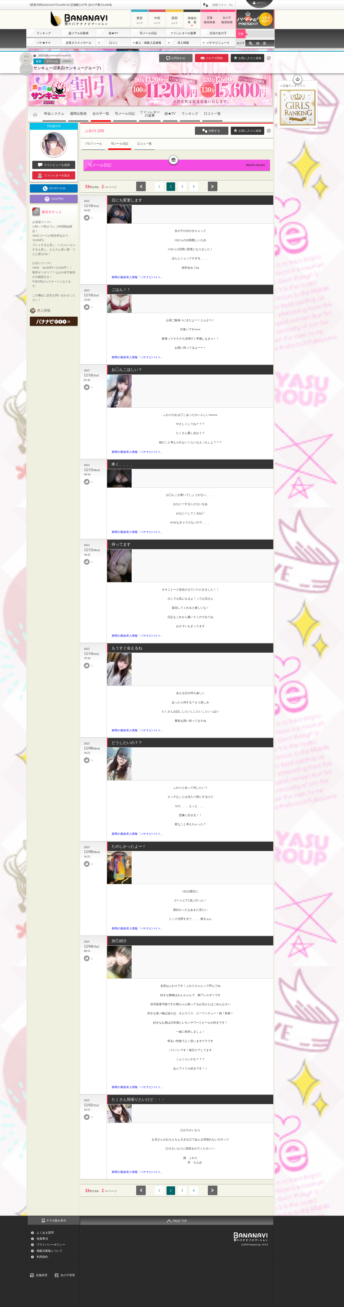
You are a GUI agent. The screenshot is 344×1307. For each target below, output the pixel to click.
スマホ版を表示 (56, 1220)
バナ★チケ (44, 42)
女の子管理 (67, 1275)
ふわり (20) (94, 131)
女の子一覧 (100, 113)
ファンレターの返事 (183, 33)
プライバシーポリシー (51, 1244)
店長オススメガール (78, 42)
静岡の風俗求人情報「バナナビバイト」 (137, 277)
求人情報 (183, 42)
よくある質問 (45, 1232)
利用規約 (42, 1256)
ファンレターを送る (54, 175)
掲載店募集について (49, 1251)
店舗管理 (41, 1275)
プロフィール (93, 143)
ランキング (44, 33)
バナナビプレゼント (266, 19)
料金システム (54, 113)
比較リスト (222, 4)
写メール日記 (148, 33)
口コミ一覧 (212, 113)
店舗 (240, 33)
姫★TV (113, 33)
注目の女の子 (218, 33)
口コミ (113, 42)
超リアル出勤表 (79, 33)
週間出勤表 (78, 113)
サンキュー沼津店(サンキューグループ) (67, 68)
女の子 (241, 43)
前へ (141, 186)
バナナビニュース (218, 42)
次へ (212, 186)
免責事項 (42, 1238)
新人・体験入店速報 (148, 42)
